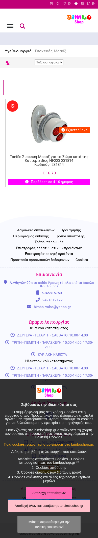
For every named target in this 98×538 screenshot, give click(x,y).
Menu (10, 23)
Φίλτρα (7, 63)
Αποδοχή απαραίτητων (49, 493)
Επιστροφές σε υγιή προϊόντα (49, 254)
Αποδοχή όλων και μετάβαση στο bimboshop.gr (49, 506)
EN (93, 3)
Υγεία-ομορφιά (18, 51)
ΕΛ (88, 3)
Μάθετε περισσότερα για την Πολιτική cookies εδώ (49, 524)
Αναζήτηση (22, 26)
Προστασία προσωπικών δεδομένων (39, 260)
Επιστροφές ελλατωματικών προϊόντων (49, 248)
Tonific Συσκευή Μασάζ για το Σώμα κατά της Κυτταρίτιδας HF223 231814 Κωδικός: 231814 (49, 161)
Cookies (82, 260)
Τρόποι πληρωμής (49, 242)
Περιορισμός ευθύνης (31, 236)
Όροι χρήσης (71, 230)
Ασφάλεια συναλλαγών (36, 230)
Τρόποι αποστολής (70, 236)
